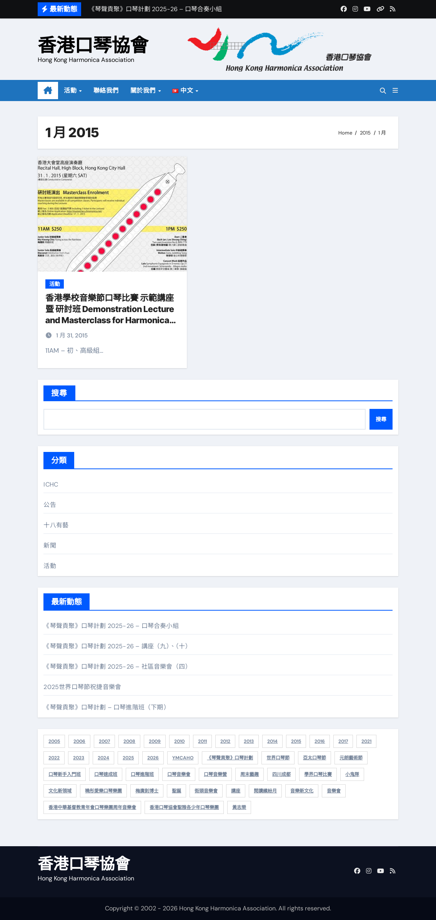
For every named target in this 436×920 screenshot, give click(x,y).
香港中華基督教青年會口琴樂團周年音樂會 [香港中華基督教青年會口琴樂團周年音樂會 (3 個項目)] (92, 807)
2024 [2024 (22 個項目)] (103, 758)
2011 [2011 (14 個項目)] (202, 741)
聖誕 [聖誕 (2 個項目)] (176, 791)
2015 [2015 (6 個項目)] (296, 741)
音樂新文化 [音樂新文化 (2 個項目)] (301, 791)
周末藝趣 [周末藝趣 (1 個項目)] (249, 774)
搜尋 (59, 393)
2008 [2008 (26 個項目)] (129, 741)
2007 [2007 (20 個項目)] (104, 741)
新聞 (49, 545)
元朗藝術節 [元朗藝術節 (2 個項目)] (351, 758)
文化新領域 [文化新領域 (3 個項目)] (60, 791)
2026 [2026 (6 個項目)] (153, 758)
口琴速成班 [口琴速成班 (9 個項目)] (105, 774)
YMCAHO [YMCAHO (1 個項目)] (182, 758)
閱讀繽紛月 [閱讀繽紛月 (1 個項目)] (265, 791)
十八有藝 (55, 525)
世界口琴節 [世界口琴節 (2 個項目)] (278, 758)
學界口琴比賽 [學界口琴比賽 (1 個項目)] (318, 774)
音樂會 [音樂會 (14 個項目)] (334, 791)
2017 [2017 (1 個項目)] (343, 741)
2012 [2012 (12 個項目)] (225, 741)
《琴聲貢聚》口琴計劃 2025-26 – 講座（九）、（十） (117, 646)
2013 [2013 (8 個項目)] (249, 741)
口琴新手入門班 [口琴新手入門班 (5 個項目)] (64, 774)
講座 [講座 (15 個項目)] (235, 791)
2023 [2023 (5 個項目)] (78, 758)
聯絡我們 (106, 90)
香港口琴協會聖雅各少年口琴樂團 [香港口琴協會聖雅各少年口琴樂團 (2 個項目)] (184, 807)
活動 (71, 90)
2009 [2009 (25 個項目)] (155, 741)
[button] (395, 90)
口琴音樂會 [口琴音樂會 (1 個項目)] (178, 774)
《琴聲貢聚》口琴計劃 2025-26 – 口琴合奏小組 (110, 626)
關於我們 (144, 90)
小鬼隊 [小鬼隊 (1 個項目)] (352, 774)
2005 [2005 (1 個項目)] (54, 741)
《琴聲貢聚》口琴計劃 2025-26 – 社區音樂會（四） (117, 667)
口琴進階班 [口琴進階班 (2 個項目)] (142, 774)
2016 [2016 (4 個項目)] (320, 741)
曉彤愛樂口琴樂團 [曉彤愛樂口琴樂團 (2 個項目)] (103, 791)
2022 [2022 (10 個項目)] (54, 758)
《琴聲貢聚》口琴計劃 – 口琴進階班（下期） (106, 707)
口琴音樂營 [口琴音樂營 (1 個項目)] (215, 774)
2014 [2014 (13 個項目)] (272, 741)
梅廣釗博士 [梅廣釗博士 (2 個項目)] (146, 791)
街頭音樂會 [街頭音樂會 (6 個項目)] (206, 791)
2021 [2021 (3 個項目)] (366, 741)
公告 (49, 505)
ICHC (50, 484)
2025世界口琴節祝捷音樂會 (82, 687)
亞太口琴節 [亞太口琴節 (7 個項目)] (314, 758)
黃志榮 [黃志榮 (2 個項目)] (239, 807)
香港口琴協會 (93, 45)
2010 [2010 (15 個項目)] (179, 741)
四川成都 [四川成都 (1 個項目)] (281, 774)
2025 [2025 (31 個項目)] (128, 758)
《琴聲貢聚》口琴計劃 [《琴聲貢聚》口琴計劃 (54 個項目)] (230, 758)
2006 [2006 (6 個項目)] (79, 741)
